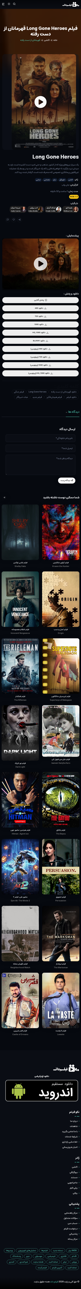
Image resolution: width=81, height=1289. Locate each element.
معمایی (47, 179)
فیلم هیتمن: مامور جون (20, 830)
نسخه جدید (58, 1250)
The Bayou (61, 834)
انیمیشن (51, 1256)
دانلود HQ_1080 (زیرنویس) (40, 373)
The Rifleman (20, 700)
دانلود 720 (40, 316)
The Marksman (61, 968)
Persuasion (60, 901)
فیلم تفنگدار (20, 696)
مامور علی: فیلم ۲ (20, 897)
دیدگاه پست (66, 480)
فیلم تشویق (61, 897)
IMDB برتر (72, 1250)
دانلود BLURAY (40, 340)
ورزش (74, 1262)
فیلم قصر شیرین (20, 1031)
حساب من (73, 1223)
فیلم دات (54, 1282)
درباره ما (74, 1121)
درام (54, 179)
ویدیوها (9, 1250)
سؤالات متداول (71, 1218)
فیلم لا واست (61, 1031)
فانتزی (63, 1256)
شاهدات (74, 1126)
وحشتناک (16, 1256)
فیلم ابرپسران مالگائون (60, 696)
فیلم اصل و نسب (61, 629)
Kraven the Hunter (60, 566)
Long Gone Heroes (37, 392)
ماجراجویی (73, 1182)
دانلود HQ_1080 (40, 332)
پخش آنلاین (40, 300)
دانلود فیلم (71, 397)
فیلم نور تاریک (20, 763)
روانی (75, 1193)
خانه (55, 40)
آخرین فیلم (57, 1267)
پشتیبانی (73, 1234)
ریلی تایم (74, 1188)
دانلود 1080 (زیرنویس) (40, 365)
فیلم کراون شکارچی (61, 563)
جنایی (38, 179)
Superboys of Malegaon (61, 700)
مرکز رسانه (73, 1239)
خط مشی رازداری (70, 1142)
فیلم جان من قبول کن (61, 759)
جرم (28, 1256)
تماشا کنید (53, 1262)
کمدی (11, 1262)
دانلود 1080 (40, 324)
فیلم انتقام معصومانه (20, 629)
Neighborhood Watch (20, 968)
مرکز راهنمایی (71, 1213)
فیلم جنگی (19, 392)
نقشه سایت (38, 1262)
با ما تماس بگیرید (70, 1131)
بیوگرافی (74, 1172)
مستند (74, 1177)
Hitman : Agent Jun (20, 834)
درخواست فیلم (71, 1228)
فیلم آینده (42, 1267)
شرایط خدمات (71, 1136)
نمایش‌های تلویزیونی (27, 1250)
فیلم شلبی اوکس (20, 563)
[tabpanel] (40, 456)
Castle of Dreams (20, 1034)
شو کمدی (24, 1262)
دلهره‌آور (62, 179)
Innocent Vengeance (20, 633)
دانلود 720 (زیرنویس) (40, 357)
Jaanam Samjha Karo (60, 763)
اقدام (74, 1256)
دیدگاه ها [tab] (72, 411)
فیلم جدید (37, 397)
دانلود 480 (40, 308)
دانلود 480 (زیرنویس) (41, 348)
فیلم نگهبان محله (20, 964)
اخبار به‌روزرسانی (70, 1147)
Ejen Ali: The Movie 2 (20, 901)
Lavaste (60, 1034)
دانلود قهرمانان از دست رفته (63, 392)
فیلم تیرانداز (61, 964)
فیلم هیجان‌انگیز (54, 397)
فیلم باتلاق (60, 830)
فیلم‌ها (44, 1250)
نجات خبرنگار (22, 397)
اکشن (47, 40)
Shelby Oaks (20, 566)
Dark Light (20, 767)
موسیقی (38, 1256)
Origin (61, 633)
